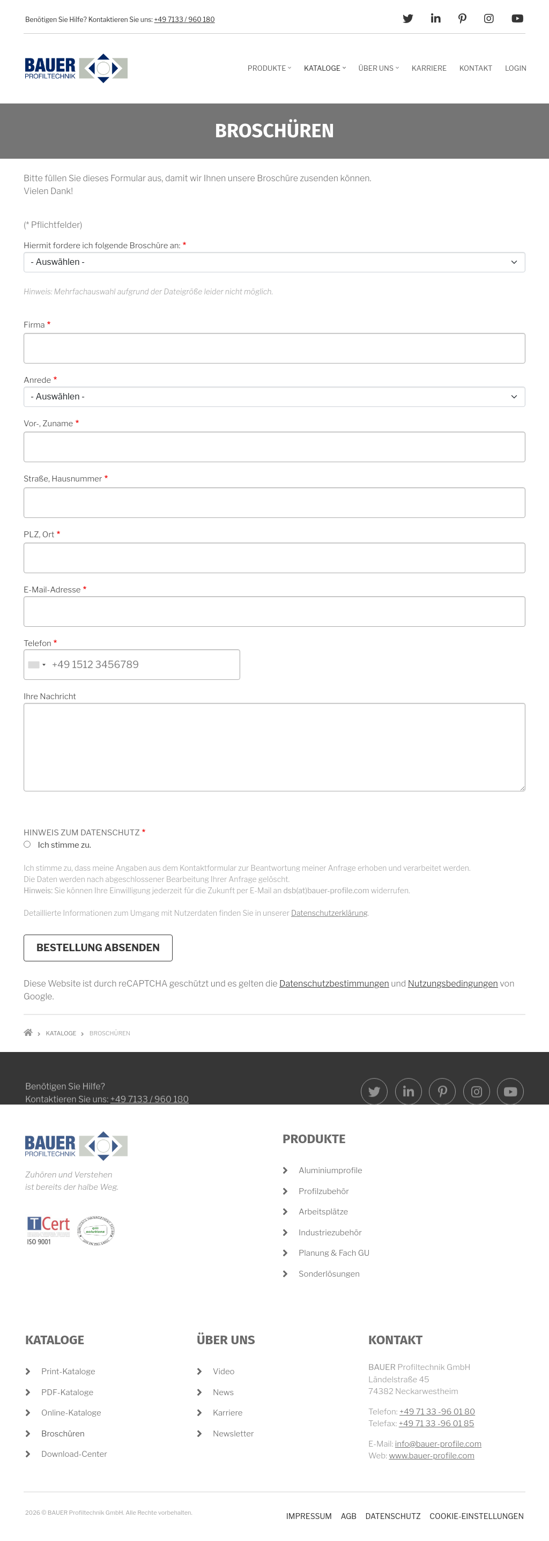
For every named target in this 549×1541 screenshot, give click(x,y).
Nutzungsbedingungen (453, 984)
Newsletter (233, 1434)
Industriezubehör (330, 1233)
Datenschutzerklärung (329, 912)
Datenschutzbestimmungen (334, 984)
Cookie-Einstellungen (476, 1516)
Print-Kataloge (68, 1371)
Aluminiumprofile (330, 1170)
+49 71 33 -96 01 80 (437, 1412)
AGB (348, 1516)
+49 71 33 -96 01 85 (436, 1423)
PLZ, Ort (39, 534)
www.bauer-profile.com (431, 1456)
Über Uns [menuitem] (380, 72)
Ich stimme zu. (64, 845)
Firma (34, 325)
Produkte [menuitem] (271, 72)
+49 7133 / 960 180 (184, 20)
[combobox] (36, 664)
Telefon (37, 643)
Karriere (228, 1413)
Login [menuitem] (515, 68)
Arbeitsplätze (323, 1212)
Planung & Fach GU (334, 1253)
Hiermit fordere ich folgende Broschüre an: (102, 245)
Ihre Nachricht (50, 696)
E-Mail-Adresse (52, 590)
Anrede (37, 380)
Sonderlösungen (329, 1274)
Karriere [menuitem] (429, 68)
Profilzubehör (324, 1191)
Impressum (309, 1516)
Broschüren (63, 1434)
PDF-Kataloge (67, 1392)
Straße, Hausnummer (63, 479)
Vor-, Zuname (48, 423)
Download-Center (74, 1454)
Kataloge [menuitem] (326, 72)
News (223, 1392)
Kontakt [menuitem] (476, 68)
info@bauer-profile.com (438, 1444)
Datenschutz (392, 1516)
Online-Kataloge (71, 1413)
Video (224, 1371)
